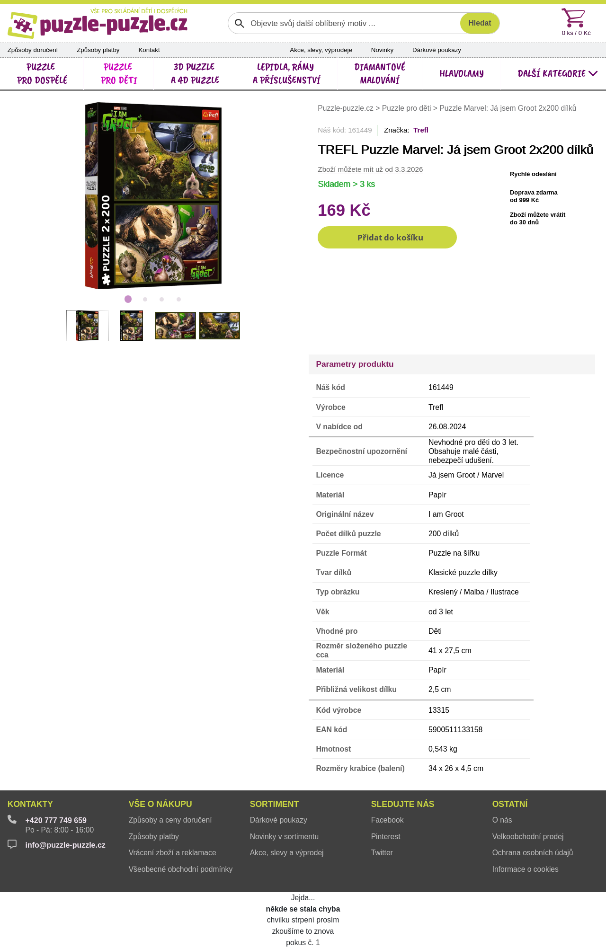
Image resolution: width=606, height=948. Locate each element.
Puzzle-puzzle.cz (346, 108)
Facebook (387, 820)
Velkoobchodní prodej (528, 837)
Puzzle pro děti (406, 108)
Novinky (382, 49)
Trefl (420, 130)
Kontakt (149, 49)
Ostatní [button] (510, 804)
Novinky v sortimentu (284, 837)
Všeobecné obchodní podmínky (181, 869)
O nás (502, 820)
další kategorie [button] (557, 73)
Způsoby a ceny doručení (170, 820)
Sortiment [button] (274, 804)
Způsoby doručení (33, 49)
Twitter (382, 853)
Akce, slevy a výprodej (287, 853)
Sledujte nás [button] (403, 804)
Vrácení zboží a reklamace (172, 853)
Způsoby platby (98, 49)
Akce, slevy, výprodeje (321, 49)
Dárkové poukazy (436, 49)
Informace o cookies (525, 869)
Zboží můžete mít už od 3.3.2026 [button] (370, 169)
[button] (387, 237)
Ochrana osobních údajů (532, 853)
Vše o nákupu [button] (160, 804)
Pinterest (386, 837)
